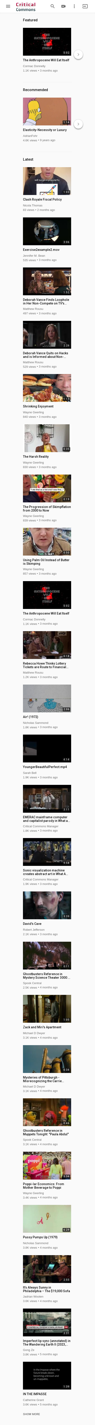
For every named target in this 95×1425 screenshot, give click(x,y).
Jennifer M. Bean (34, 255)
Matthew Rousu (33, 309)
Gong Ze (28, 1350)
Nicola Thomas (32, 205)
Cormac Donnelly (34, 66)
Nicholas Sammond (35, 723)
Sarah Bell (29, 773)
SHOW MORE (31, 1414)
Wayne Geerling (33, 412)
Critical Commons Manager (41, 826)
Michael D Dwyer (34, 1033)
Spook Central (32, 983)
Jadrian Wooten (33, 1296)
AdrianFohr (30, 136)
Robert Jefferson (34, 929)
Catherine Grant (33, 1400)
